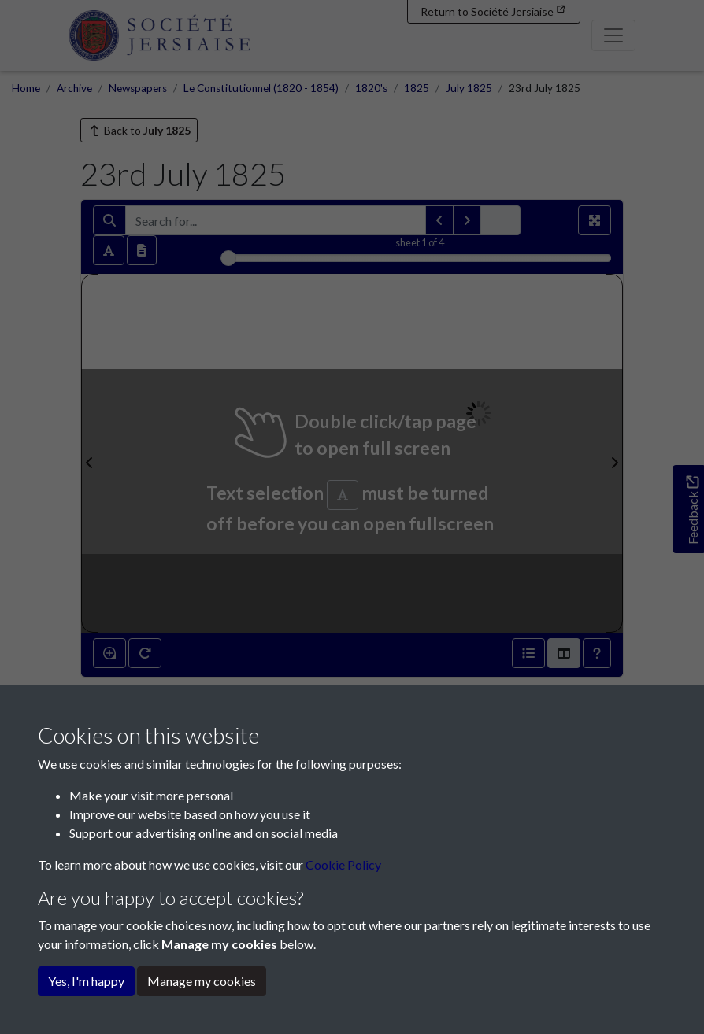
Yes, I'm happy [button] (86, 980)
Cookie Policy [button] (343, 864)
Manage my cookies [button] (201, 980)
